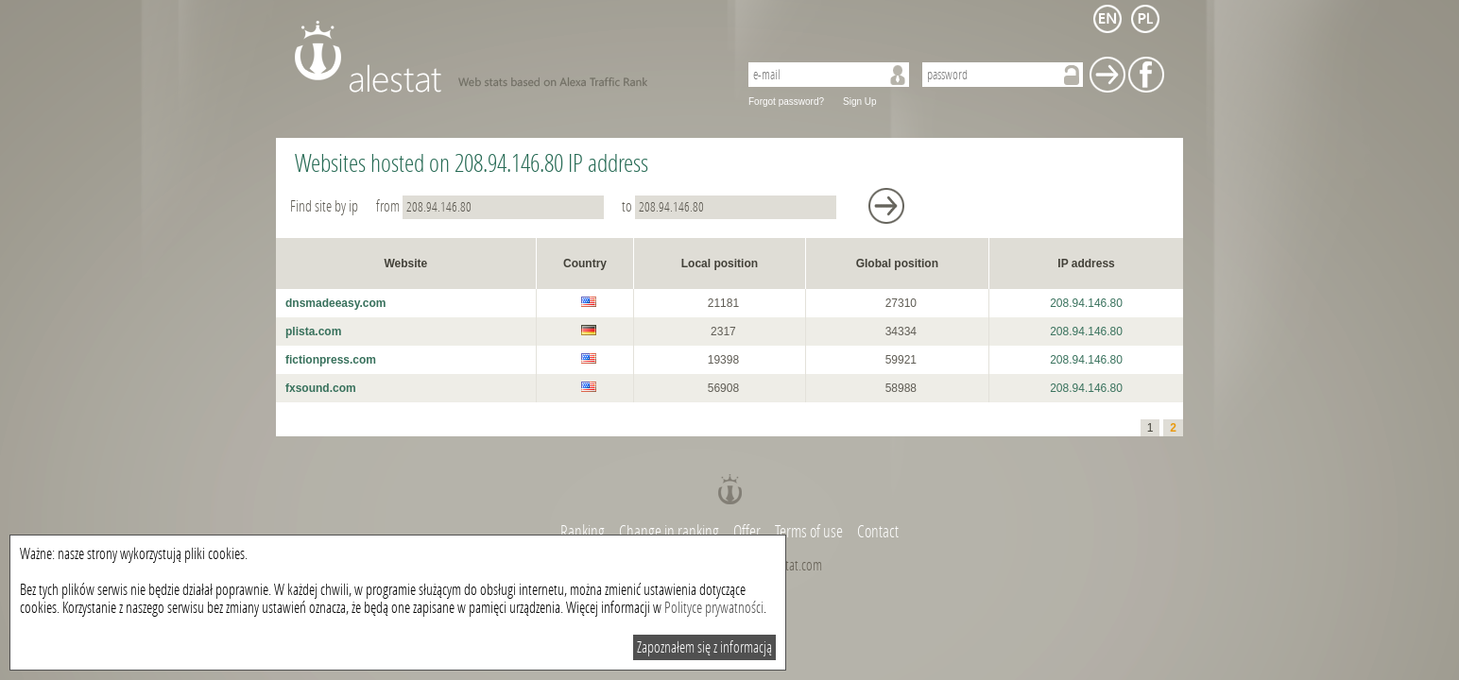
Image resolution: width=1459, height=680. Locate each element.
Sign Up (860, 101)
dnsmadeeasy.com (335, 303)
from (491, 206)
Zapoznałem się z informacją (704, 647)
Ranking (584, 531)
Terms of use (809, 531)
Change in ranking (670, 531)
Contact (878, 531)
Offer (747, 531)
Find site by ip (325, 206)
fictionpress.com (330, 359)
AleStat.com (505, 56)
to (730, 206)
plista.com (313, 331)
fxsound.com (320, 388)
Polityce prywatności (714, 608)
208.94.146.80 (1086, 303)
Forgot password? (786, 101)
